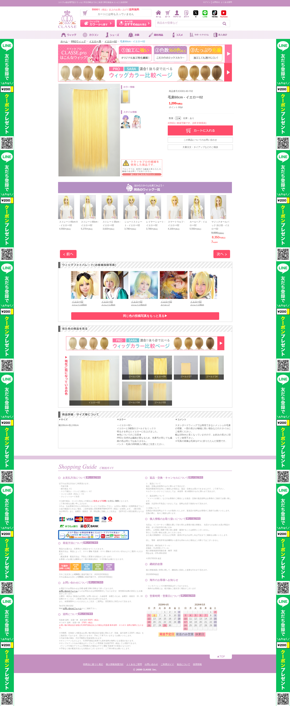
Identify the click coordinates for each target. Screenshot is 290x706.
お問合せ (216, 2)
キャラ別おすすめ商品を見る (134, 23)
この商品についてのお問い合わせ (200, 140)
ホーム (64, 41)
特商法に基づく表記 (93, 664)
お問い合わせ (151, 664)
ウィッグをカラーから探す (97, 23)
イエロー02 (110, 41)
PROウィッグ (78, 41)
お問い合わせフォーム (68, 591)
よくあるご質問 (134, 664)
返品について (183, 664)
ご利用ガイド (167, 664)
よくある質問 (226, 2)
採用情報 (197, 664)
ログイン (206, 2)
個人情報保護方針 (115, 664)
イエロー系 (95, 41)
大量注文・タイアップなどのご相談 (200, 147)
